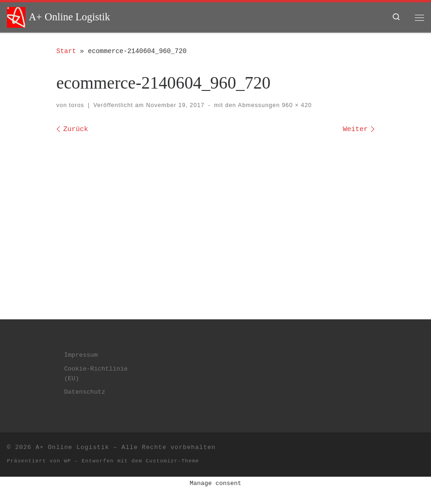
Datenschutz (84, 392)
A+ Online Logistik (72, 447)
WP (67, 461)
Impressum (81, 355)
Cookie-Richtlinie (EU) (96, 373)
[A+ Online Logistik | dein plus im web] (16, 16)
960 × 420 (295, 105)
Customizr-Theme (172, 461)
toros (76, 105)
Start (66, 51)
